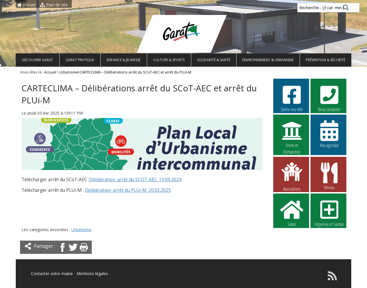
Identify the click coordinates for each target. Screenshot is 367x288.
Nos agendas (329, 133)
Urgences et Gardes (329, 212)
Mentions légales (92, 273)
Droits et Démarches (292, 134)
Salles (292, 212)
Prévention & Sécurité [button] (325, 59)
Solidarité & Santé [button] (213, 59)
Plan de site (54, 4)
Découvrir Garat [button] (37, 59)
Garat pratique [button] (80, 59)
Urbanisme (68, 72)
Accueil (26, 4)
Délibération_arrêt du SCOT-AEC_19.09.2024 (135, 180)
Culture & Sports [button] (169, 59)
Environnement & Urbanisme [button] (268, 59)
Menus (329, 176)
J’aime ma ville (292, 98)
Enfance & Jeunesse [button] (123, 59)
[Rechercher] (344, 7)
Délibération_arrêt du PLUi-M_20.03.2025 (128, 190)
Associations (292, 176)
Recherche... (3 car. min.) (312, 7)
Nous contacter (329, 98)
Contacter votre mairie (52, 273)
